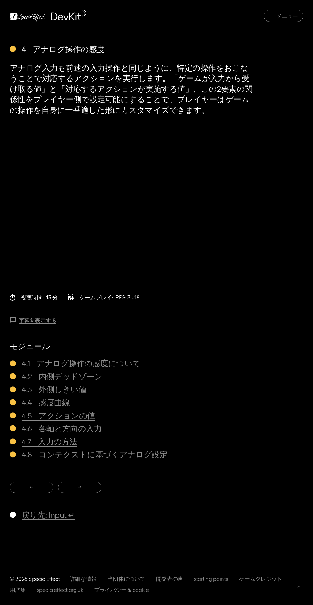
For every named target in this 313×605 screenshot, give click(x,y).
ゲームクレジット (260, 578)
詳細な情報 (83, 578)
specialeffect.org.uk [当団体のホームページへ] (60, 589)
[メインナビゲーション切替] (283, 16)
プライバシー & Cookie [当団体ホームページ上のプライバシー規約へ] (121, 589)
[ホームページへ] (48, 16)
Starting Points (211, 578)
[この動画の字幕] (33, 320)
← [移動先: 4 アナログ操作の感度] (31, 487)
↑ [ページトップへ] (299, 587)
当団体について (126, 578)
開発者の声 (169, 578)
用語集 (18, 589)
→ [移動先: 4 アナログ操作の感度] (80, 487)
